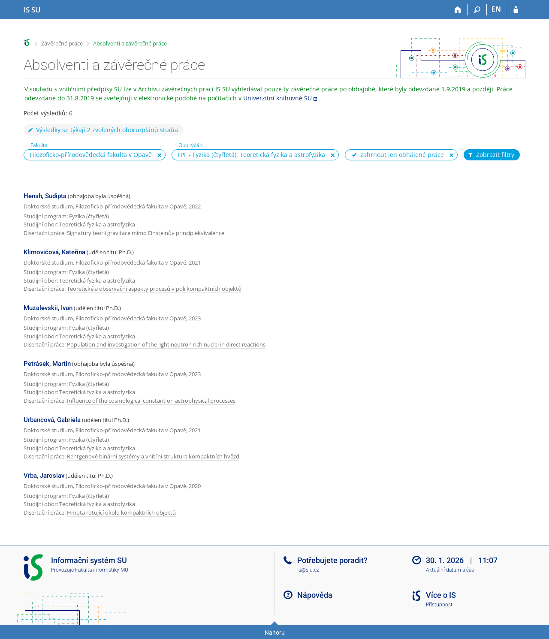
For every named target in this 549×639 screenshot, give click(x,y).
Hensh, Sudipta (45, 196)
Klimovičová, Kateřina (54, 252)
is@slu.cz (308, 570)
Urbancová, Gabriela (52, 420)
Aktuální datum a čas (450, 570)
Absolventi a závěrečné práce (130, 43)
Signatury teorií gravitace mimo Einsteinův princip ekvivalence (145, 233)
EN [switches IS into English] (496, 9)
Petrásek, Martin (47, 364)
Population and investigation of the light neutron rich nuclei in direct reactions (166, 344)
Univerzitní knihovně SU (277, 98)
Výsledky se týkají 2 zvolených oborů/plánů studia (102, 130)
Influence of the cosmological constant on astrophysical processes (151, 400)
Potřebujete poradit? (332, 560)
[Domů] (458, 9)
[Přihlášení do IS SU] (515, 9)
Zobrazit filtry (490, 155)
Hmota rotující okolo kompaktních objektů (121, 512)
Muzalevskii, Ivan (48, 308)
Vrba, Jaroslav (44, 475)
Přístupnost (439, 605)
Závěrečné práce (62, 43)
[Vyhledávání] (477, 9)
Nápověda (314, 595)
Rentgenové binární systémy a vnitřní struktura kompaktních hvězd (153, 456)
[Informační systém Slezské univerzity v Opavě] (32, 9)
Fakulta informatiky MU (101, 570)
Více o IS (441, 595)
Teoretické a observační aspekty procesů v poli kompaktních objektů (154, 288)
